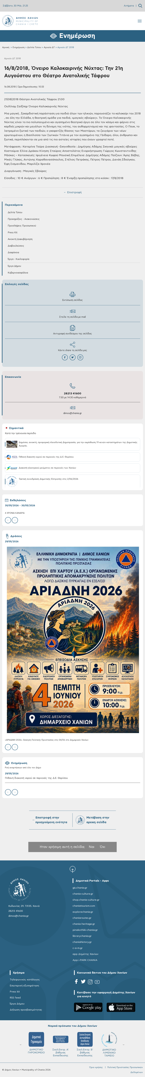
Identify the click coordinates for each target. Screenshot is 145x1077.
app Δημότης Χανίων (85, 954)
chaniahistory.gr (82, 942)
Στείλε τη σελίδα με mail (72, 313)
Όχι (102, 847)
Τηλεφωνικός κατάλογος (25, 979)
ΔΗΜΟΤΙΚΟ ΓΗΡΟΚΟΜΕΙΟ (84, 1043)
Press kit (15, 991)
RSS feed (15, 997)
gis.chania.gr (80, 888)
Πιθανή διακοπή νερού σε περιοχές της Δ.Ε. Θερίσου (36, 778)
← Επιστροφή (73, 192)
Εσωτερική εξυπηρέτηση (24, 985)
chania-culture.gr (83, 894)
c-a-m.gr (78, 948)
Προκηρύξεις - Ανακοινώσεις (24, 219)
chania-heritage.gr (84, 924)
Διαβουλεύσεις (16, 246)
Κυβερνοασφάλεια (18, 273)
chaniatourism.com (84, 906)
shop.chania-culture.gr (86, 900)
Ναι (91, 847)
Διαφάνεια (13, 252)
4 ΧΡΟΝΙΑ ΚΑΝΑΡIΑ (15, 513)
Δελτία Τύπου (34, 47)
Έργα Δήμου (14, 266)
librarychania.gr (82, 936)
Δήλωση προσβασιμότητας (26, 1010)
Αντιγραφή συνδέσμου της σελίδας (72, 330)
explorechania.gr (83, 912)
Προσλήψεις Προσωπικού (22, 226)
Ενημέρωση (19, 47)
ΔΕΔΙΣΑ (60, 1040)
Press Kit (12, 232)
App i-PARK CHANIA (85, 960)
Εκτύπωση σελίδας (72, 296)
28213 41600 (72, 393)
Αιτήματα (129, 6)
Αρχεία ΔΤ (49, 47)
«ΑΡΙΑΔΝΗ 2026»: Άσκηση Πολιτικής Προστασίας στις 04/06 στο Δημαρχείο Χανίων (46, 740)
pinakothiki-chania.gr (85, 930)
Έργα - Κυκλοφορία (18, 259)
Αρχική (5, 47)
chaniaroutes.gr (82, 918)
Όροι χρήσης (96, 1067)
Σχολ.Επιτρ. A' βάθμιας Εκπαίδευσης (109, 1044)
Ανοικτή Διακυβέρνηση (20, 239)
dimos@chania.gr (72, 413)
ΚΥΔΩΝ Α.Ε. (36, 1042)
